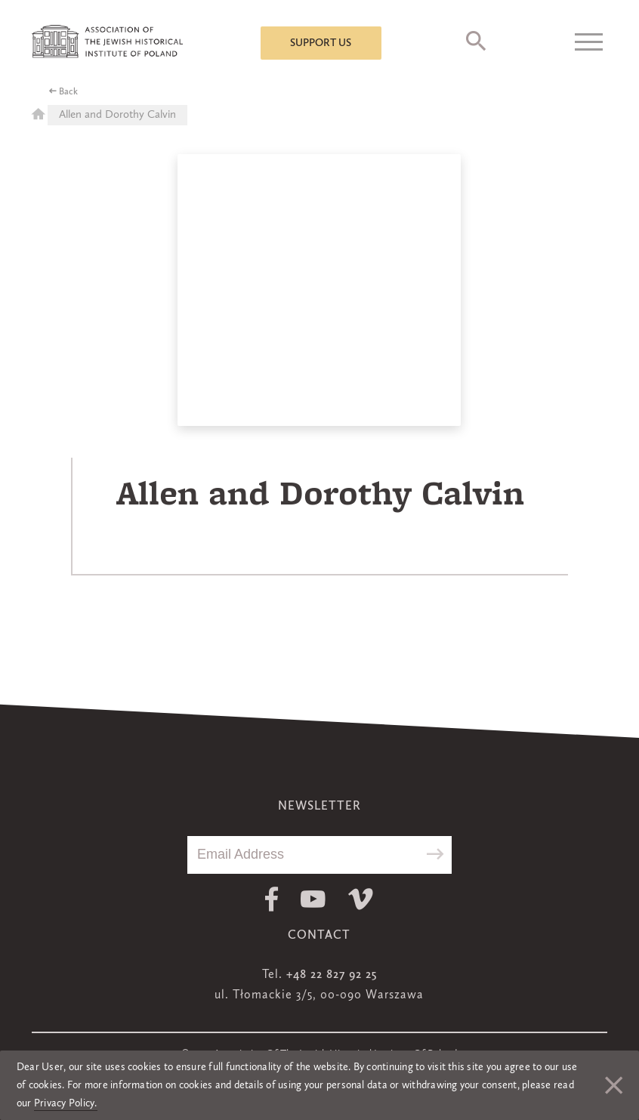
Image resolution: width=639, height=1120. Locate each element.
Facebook (271, 899)
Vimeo (360, 899)
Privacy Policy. (65, 1103)
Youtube (313, 899)
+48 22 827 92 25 (331, 975)
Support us (320, 43)
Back (68, 92)
